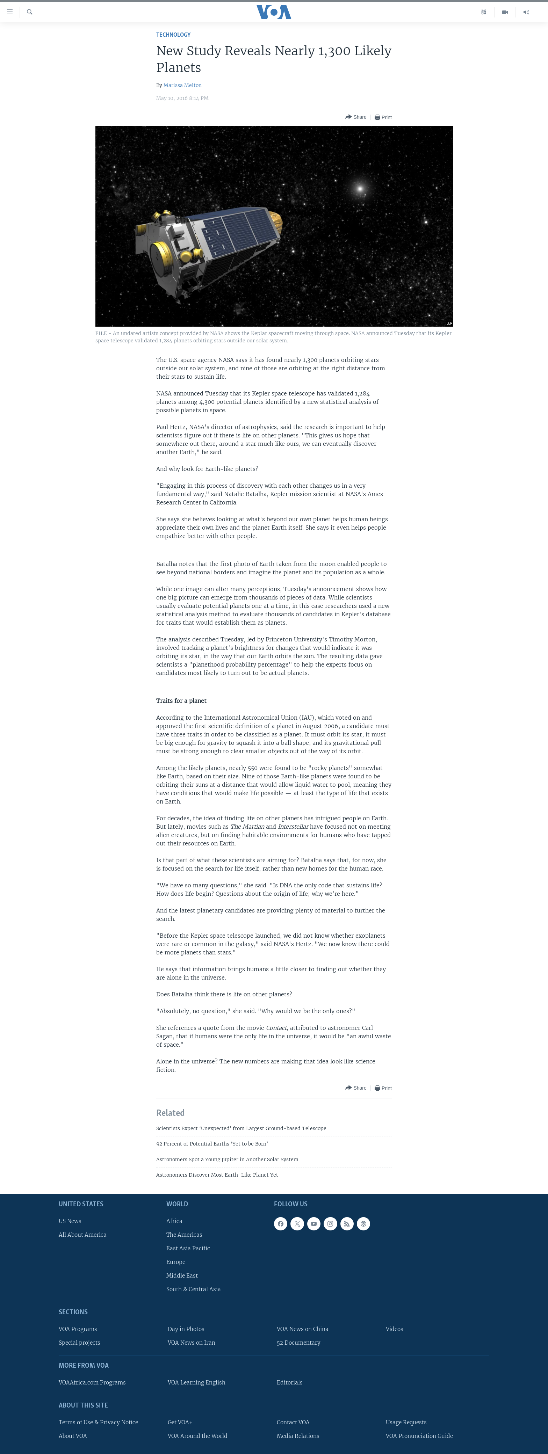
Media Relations (298, 1436)
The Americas (184, 1234)
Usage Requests (406, 1422)
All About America (83, 1234)
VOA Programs (78, 1329)
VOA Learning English (196, 1382)
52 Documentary (298, 1342)
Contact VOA (293, 1422)
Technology (173, 35)
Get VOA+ (180, 1422)
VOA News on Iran (191, 1342)
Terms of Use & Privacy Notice (98, 1422)
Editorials (290, 1382)
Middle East (182, 1275)
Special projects (79, 1342)
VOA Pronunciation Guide (419, 1436)
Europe (175, 1262)
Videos (394, 1329)
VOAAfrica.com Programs (92, 1382)
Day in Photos (186, 1329)
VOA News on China (303, 1329)
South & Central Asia (193, 1289)
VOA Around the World (198, 1436)
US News (70, 1220)
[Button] (355, 117)
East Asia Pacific (188, 1248)
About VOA (73, 1436)
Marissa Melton (183, 85)
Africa (174, 1220)
